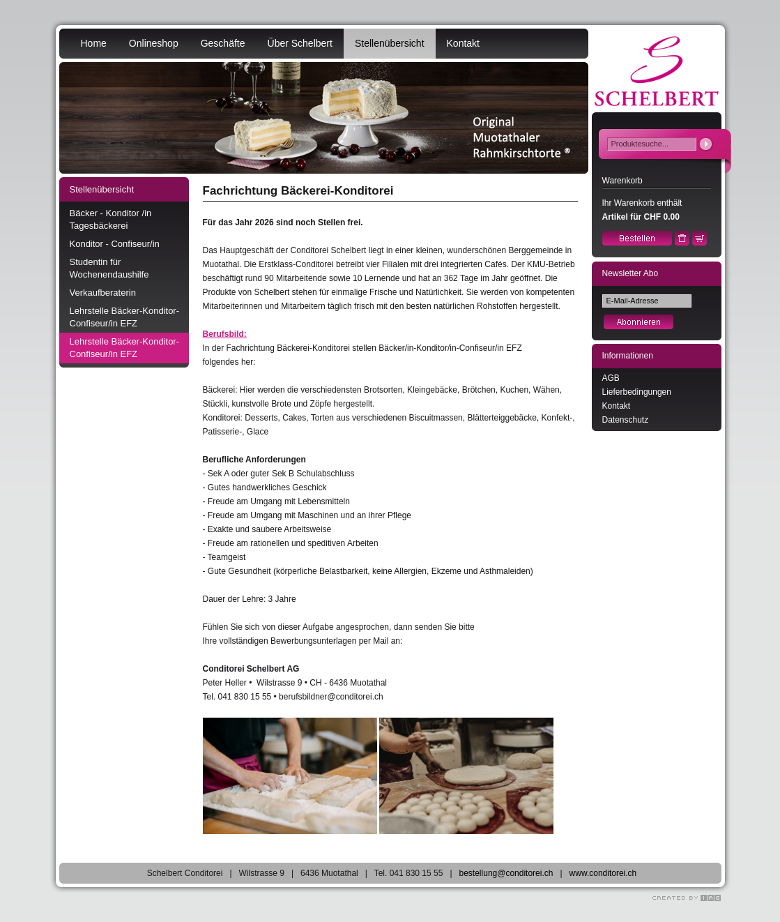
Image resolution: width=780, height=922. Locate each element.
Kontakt (463, 43)
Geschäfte (223, 43)
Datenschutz (625, 420)
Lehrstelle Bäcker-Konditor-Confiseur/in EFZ (125, 316)
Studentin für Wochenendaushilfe (109, 268)
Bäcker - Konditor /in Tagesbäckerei (111, 219)
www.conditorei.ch (603, 873)
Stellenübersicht (390, 43)
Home (94, 43)
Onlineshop (153, 43)
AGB (611, 378)
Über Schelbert (300, 43)
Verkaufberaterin (103, 292)
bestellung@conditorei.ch (506, 873)
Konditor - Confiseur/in (115, 244)
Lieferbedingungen (636, 392)
